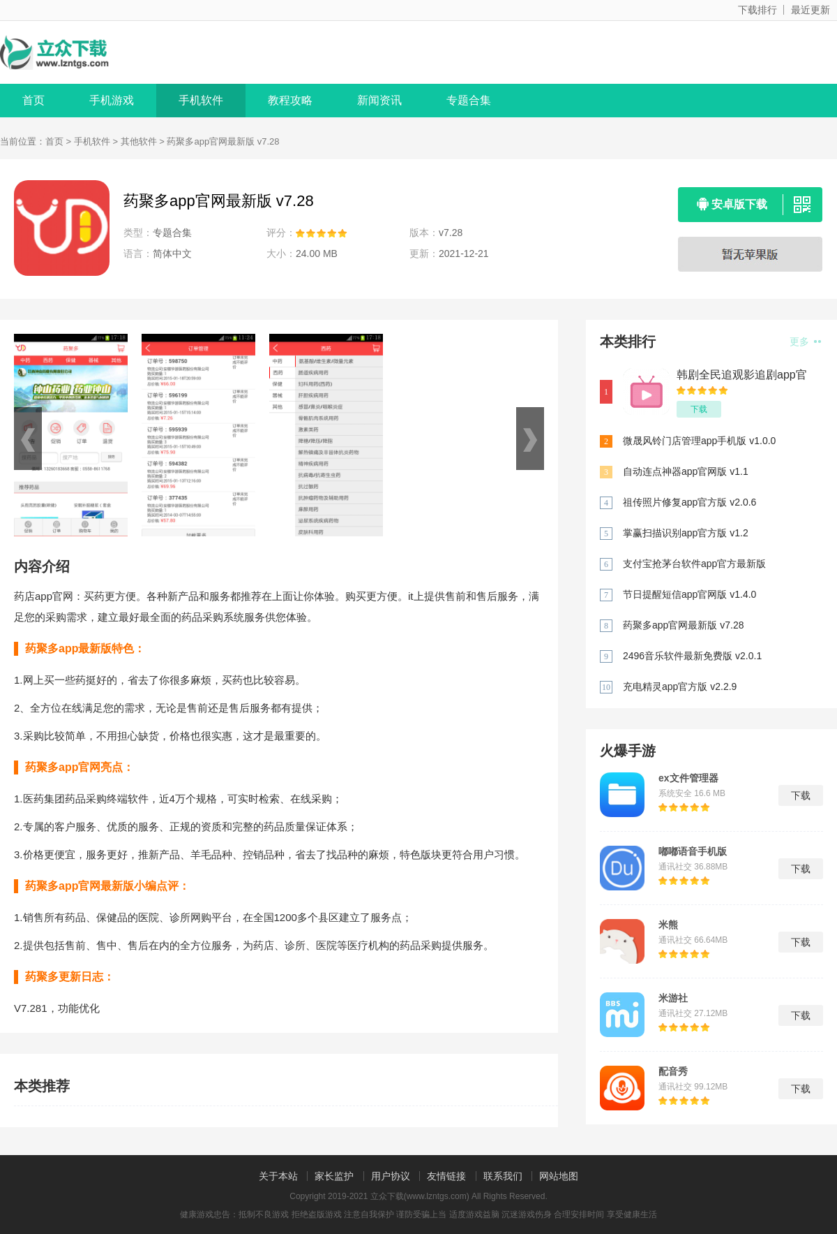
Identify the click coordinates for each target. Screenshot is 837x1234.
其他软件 (139, 141)
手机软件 (201, 100)
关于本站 (278, 1176)
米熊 (668, 924)
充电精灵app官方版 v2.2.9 (680, 686)
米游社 (673, 998)
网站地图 (558, 1176)
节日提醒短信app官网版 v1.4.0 (689, 594)
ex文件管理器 (688, 778)
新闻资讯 (379, 100)
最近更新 (810, 9)
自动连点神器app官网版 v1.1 (685, 471)
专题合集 (468, 100)
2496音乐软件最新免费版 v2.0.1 (692, 655)
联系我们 (502, 1176)
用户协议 (390, 1176)
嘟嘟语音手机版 (692, 851)
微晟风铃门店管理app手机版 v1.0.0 (699, 440)
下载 (699, 409)
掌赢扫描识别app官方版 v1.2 (685, 532)
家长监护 (334, 1176)
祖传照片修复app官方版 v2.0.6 (689, 502)
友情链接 (446, 1176)
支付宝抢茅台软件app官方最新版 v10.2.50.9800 (694, 564)
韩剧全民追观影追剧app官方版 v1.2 (742, 375)
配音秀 (673, 1071)
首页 (33, 100)
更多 (805, 341)
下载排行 (757, 9)
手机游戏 (111, 100)
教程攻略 (290, 100)
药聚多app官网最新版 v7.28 (683, 625)
